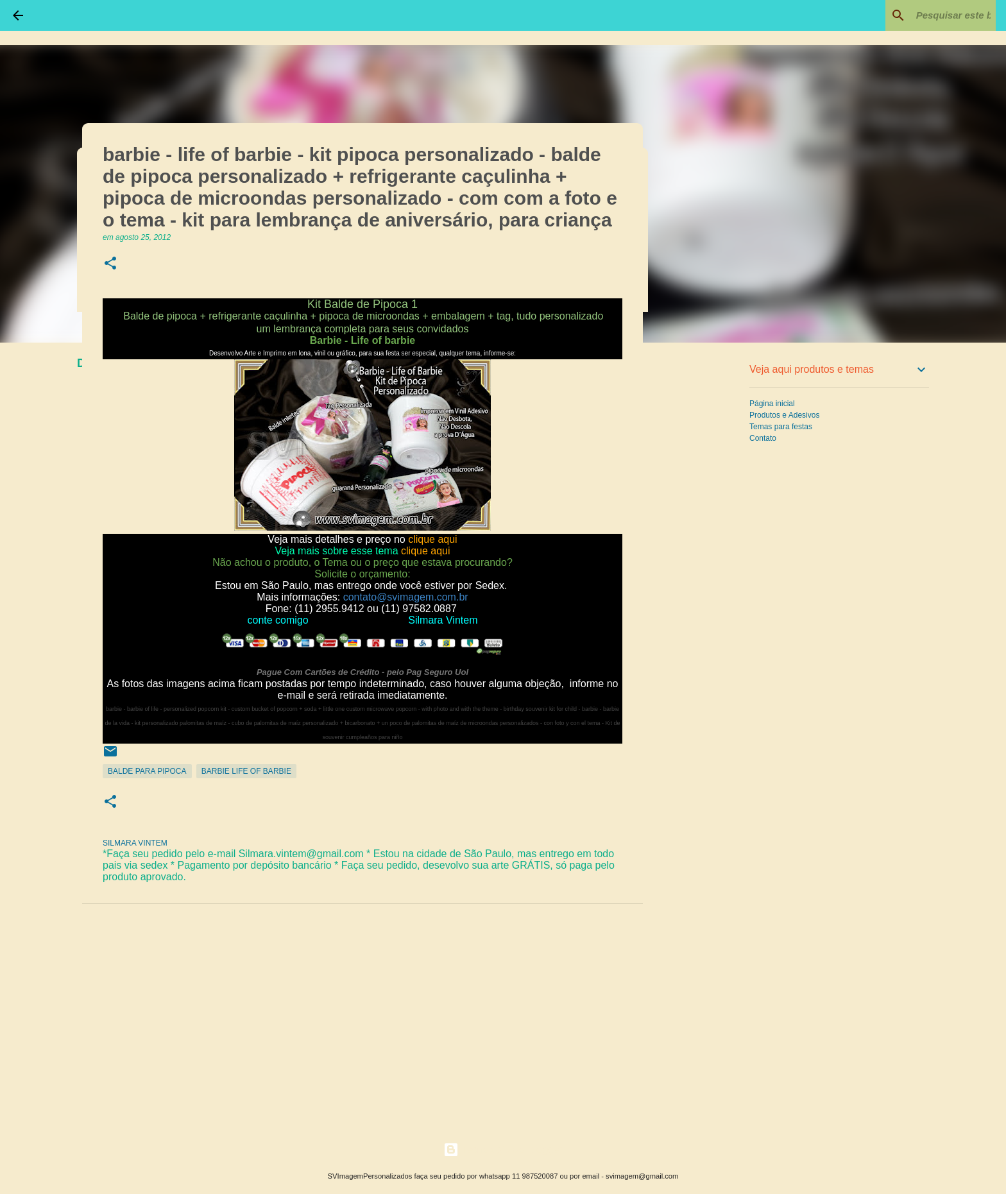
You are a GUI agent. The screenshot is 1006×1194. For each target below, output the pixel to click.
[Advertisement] (708, 554)
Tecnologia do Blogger (503, 1149)
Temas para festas (780, 426)
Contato (762, 438)
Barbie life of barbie (246, 771)
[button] (110, 264)
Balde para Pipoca (147, 771)
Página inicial (772, 403)
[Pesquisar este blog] (928, 15)
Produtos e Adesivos (784, 415)
